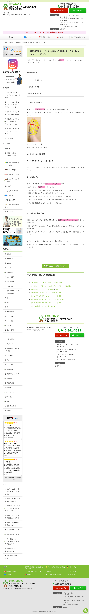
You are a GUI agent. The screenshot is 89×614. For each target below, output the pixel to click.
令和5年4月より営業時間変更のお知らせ (12, 517)
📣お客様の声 (61, 37)
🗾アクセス (27, 37)
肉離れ (7, 298)
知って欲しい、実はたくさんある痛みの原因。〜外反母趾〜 (51, 286)
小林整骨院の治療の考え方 (12, 557)
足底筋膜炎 (9, 272)
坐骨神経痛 (9, 369)
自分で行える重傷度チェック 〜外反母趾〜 (47, 296)
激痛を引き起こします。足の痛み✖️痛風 (45, 289)
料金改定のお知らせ (12, 530)
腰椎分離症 (9, 378)
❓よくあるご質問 (11, 191)
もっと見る (9, 138)
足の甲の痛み (9, 316)
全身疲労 (8, 410)
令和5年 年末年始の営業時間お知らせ (12, 500)
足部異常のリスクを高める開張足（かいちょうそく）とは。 (12, 121)
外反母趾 (11, 42)
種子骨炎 (8, 325)
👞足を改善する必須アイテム (12, 180)
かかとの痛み (9, 277)
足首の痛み (9, 258)
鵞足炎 (7, 360)
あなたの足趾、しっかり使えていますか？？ (46, 306)
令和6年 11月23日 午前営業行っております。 (13, 491)
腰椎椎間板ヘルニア (12, 374)
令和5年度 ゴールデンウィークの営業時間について (12, 508)
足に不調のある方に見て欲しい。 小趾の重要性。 (48, 299)
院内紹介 (8, 186)
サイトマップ (9, 212)
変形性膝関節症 (10, 339)
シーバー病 (9, 286)
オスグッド (9, 344)
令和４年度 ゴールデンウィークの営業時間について (12, 541)
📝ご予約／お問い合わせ (77, 37)
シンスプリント (10, 334)
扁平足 (7, 302)
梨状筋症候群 (9, 383)
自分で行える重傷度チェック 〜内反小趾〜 (46, 292)
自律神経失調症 (10, 406)
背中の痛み (9, 397)
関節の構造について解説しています (12, 550)
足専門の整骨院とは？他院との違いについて (12, 155)
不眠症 (7, 401)
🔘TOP (11, 37)
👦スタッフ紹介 (10, 170)
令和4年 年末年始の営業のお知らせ (12, 524)
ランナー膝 (9, 355)
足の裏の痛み (9, 281)
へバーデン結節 (10, 392)
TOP (6, 42)
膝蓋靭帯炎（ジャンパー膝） (12, 350)
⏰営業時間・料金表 (44, 37)
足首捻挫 (8, 254)
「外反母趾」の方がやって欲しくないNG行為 (46, 282)
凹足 (6, 307)
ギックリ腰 (9, 365)
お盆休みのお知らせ (12, 534)
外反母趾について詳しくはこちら (55, 266)
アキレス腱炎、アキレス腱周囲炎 (12, 292)
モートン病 (9, 321)
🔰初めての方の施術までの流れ (12, 164)
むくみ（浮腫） (10, 330)
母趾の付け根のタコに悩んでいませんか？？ (46, 303)
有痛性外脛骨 (9, 311)
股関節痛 (8, 388)
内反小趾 (8, 268)
